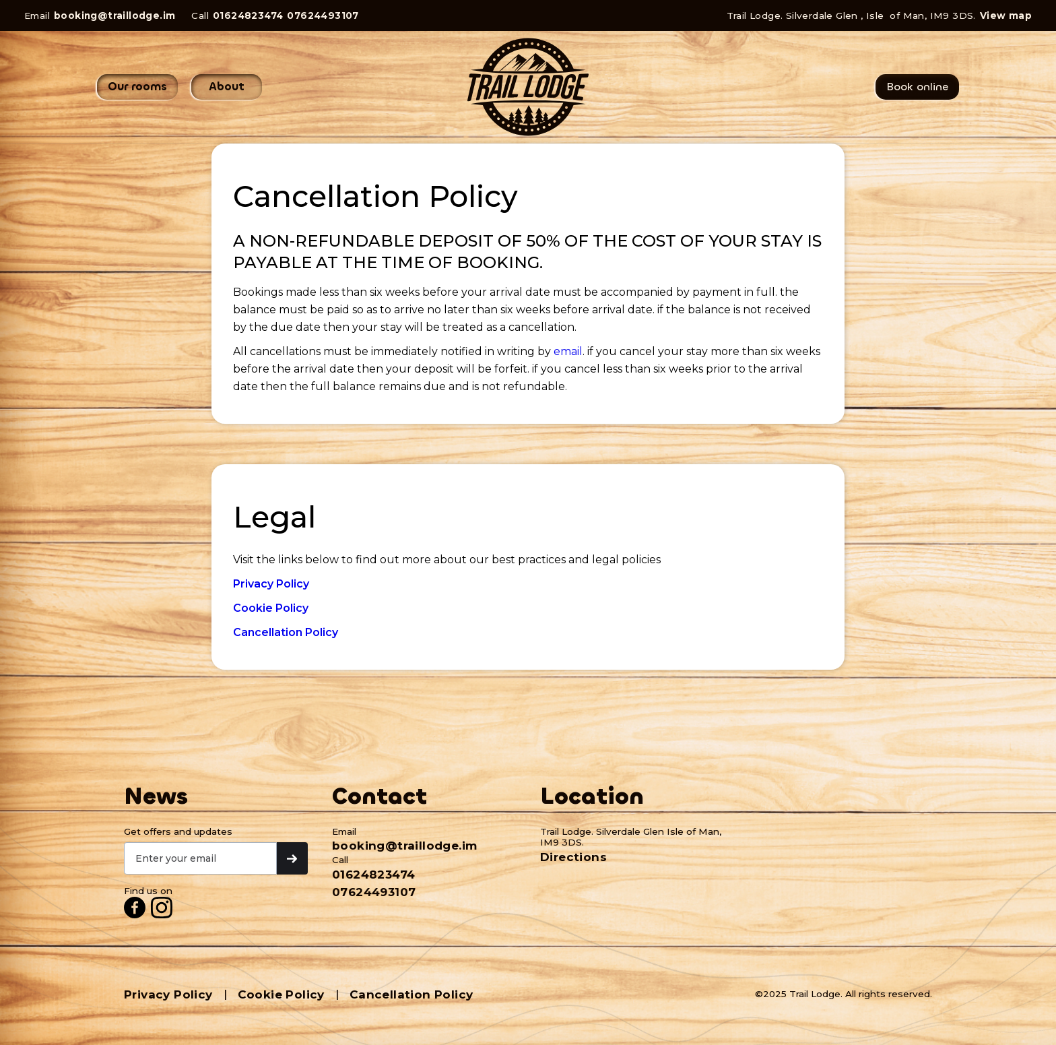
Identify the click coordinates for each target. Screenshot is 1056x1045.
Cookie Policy (281, 994)
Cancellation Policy (411, 994)
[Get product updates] (200, 858)
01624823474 (248, 15)
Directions (573, 857)
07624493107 (322, 15)
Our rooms (137, 86)
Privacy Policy (168, 994)
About (226, 86)
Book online (917, 87)
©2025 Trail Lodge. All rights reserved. (843, 993)
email (568, 351)
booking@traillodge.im (114, 15)
